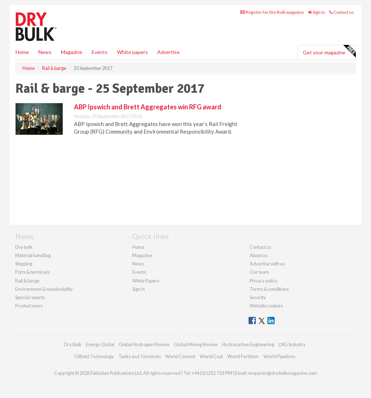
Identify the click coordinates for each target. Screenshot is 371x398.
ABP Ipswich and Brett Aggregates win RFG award (147, 107)
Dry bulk (24, 247)
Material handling (33, 255)
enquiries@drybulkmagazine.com (282, 373)
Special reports (30, 297)
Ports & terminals (32, 272)
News (138, 264)
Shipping (23, 264)
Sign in (316, 12)
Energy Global (100, 344)
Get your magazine (329, 51)
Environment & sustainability (44, 289)
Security (258, 297)
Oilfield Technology (94, 356)
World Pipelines (279, 356)
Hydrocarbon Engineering (248, 344)
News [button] (44, 52)
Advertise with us (267, 264)
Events (100, 52)
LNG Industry (292, 344)
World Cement (180, 356)
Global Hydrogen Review (144, 344)
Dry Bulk (73, 344)
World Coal (211, 356)
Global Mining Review (196, 344)
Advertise (168, 52)
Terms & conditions (269, 289)
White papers (132, 52)
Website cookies (266, 306)
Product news (29, 306)
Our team (259, 272)
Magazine (71, 52)
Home (22, 52)
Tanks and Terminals (139, 356)
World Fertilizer (243, 356)
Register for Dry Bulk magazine (272, 12)
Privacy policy (264, 281)
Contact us (341, 12)
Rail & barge (27, 281)
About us (258, 255)
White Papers (145, 281)
